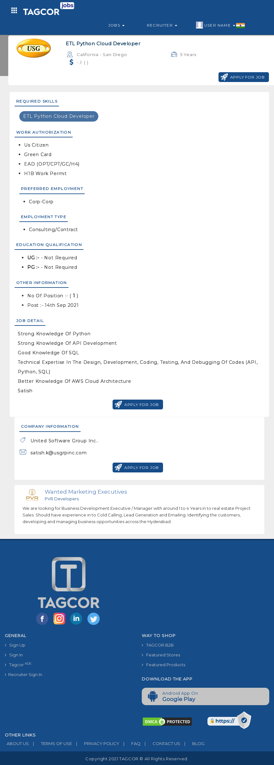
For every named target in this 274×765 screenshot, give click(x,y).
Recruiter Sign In (23, 674)
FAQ (129, 743)
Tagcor (18, 664)
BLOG (192, 743)
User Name (220, 25)
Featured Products (163, 664)
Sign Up (15, 645)
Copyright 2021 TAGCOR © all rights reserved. (136, 758)
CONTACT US (160, 743)
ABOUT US (17, 743)
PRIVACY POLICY (95, 743)
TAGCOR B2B (158, 645)
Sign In (14, 654)
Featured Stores (161, 654)
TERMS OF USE (50, 743)
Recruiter (162, 25)
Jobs (116, 25)
